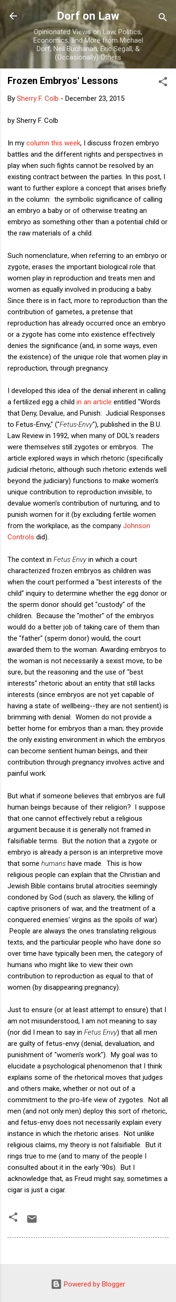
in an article (93, 402)
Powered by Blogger (88, 1284)
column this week (53, 143)
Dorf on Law (88, 16)
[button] (162, 83)
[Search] (162, 19)
